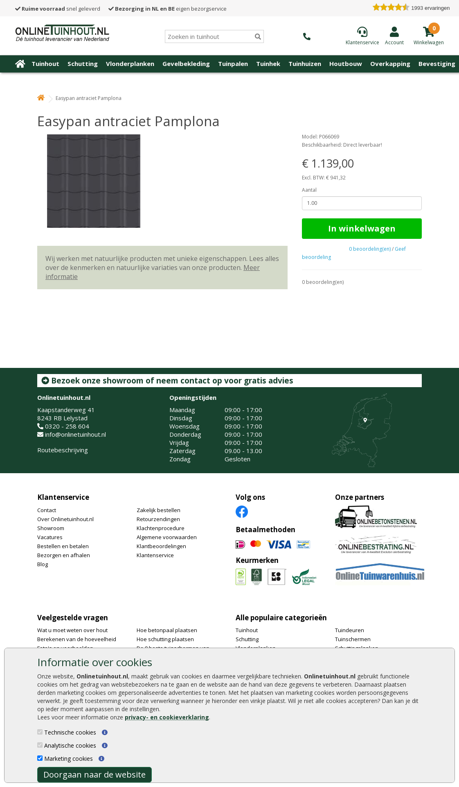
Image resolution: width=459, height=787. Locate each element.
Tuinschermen (353, 639)
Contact (46, 510)
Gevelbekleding (186, 63)
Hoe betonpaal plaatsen (167, 630)
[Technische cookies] (40, 732)
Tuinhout (45, 63)
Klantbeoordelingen (161, 546)
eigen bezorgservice (167, 8)
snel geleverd (57, 8)
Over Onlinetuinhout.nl (65, 519)
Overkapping (390, 63)
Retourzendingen (158, 519)
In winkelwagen (362, 228)
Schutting (83, 63)
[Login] (394, 36)
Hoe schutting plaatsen (165, 639)
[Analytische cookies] (40, 745)
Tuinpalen (233, 63)
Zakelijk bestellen (158, 510)
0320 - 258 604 (67, 426)
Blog (42, 564)
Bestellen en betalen (63, 546)
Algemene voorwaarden (167, 537)
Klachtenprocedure (160, 528)
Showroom (50, 528)
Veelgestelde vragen (72, 617)
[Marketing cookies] (40, 758)
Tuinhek (268, 63)
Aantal (309, 189)
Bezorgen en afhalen (63, 555)
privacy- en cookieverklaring (167, 717)
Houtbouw (345, 63)
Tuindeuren (349, 630)
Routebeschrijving (62, 450)
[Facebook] (242, 511)
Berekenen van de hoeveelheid (76, 639)
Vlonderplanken (130, 63)
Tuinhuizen (304, 63)
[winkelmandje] (429, 42)
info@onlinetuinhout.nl (75, 434)
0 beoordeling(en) (370, 248)
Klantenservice (63, 497)
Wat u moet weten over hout (72, 630)
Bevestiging (436, 63)
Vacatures (50, 537)
